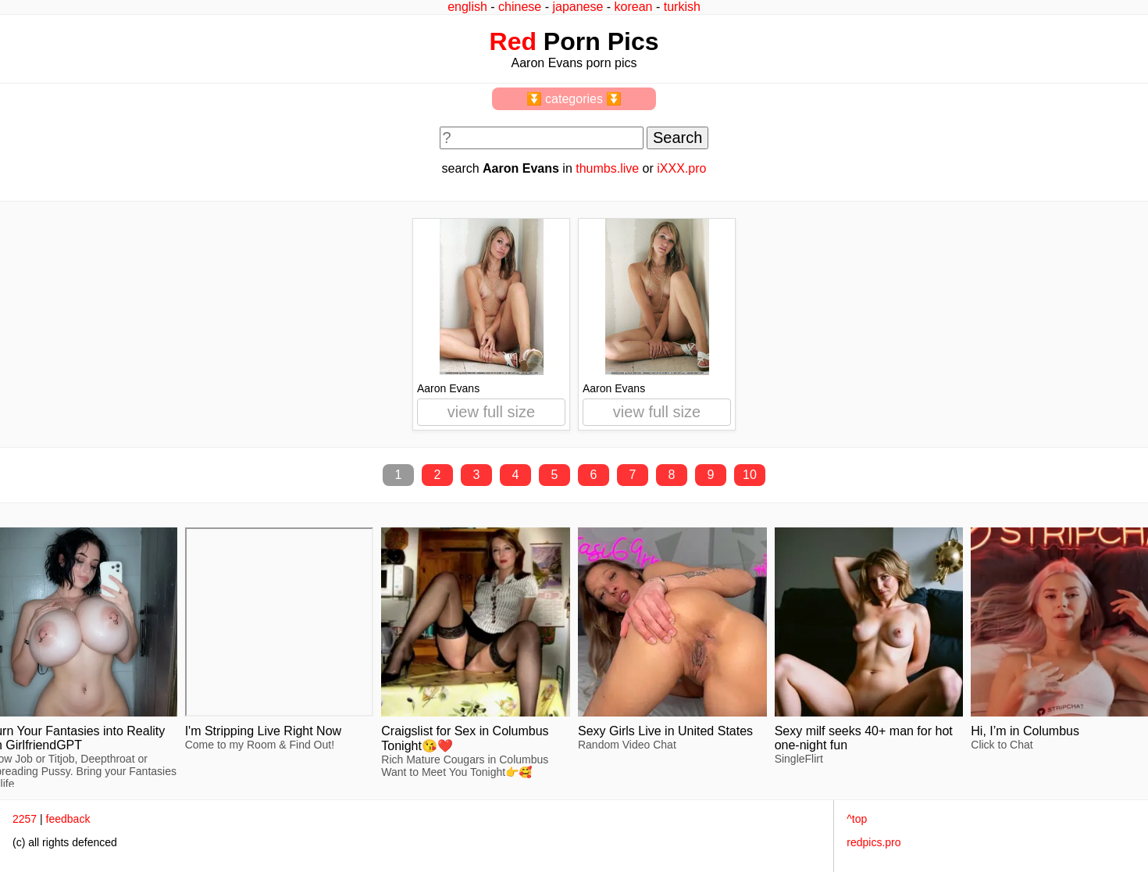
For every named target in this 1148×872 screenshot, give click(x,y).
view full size (491, 411)
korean (634, 6)
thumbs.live (607, 168)
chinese (519, 6)
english (467, 6)
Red (513, 41)
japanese (577, 6)
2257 (24, 819)
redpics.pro (873, 842)
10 (750, 474)
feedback (68, 819)
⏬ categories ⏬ (574, 98)
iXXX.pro (681, 168)
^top (857, 819)
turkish (682, 6)
